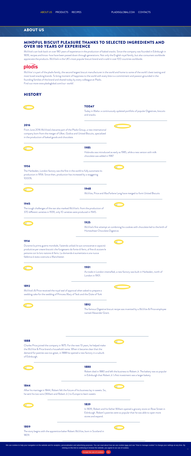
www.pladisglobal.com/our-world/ (56, 83)
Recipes (76, 12)
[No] (187, 449)
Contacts (144, 12)
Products (61, 12)
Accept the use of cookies (93, 452)
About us (46, 12)
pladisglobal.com (123, 12)
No (108, 452)
